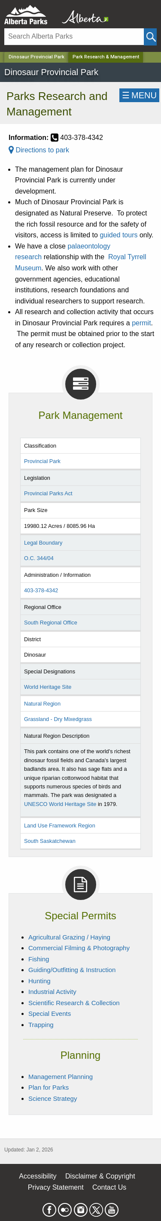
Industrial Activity (52, 991)
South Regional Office (50, 622)
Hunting (39, 981)
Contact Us (109, 1187)
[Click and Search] (150, 36)
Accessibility (37, 1176)
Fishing (38, 959)
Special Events (49, 1013)
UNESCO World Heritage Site (60, 804)
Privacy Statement (56, 1187)
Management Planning (60, 1076)
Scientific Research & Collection (74, 1002)
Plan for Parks (48, 1087)
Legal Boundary (43, 542)
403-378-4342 (41, 590)
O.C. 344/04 (39, 558)
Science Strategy (52, 1098)
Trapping (41, 1024)
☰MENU (139, 95)
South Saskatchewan (50, 841)
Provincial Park (42, 461)
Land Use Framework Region (59, 825)
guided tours (118, 235)
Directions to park (39, 150)
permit (141, 323)
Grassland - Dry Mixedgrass (58, 719)
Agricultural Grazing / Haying (69, 937)
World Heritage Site (47, 687)
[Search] (74, 36)
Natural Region (42, 703)
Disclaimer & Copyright (100, 1176)
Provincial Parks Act (48, 493)
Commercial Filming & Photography (79, 947)
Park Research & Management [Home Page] (106, 57)
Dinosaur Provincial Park (36, 57)
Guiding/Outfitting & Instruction (71, 969)
